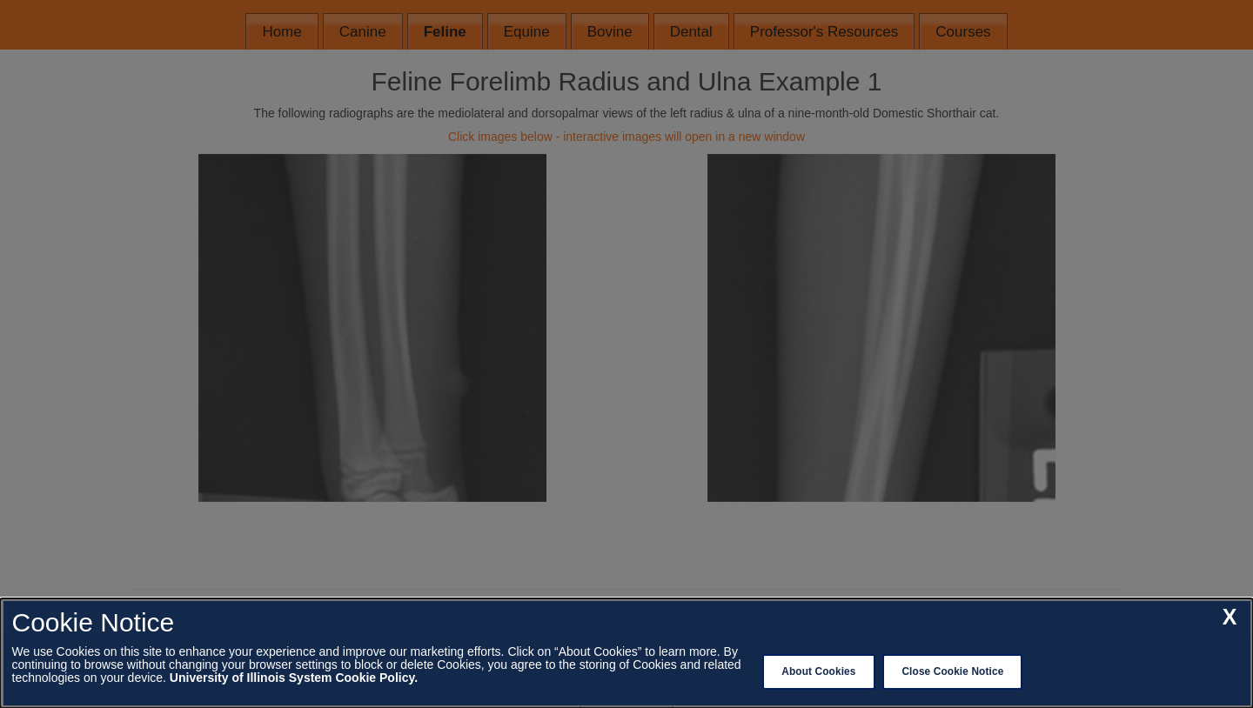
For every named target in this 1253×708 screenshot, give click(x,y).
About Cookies (818, 671)
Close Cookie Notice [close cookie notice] (952, 671)
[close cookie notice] (1230, 617)
